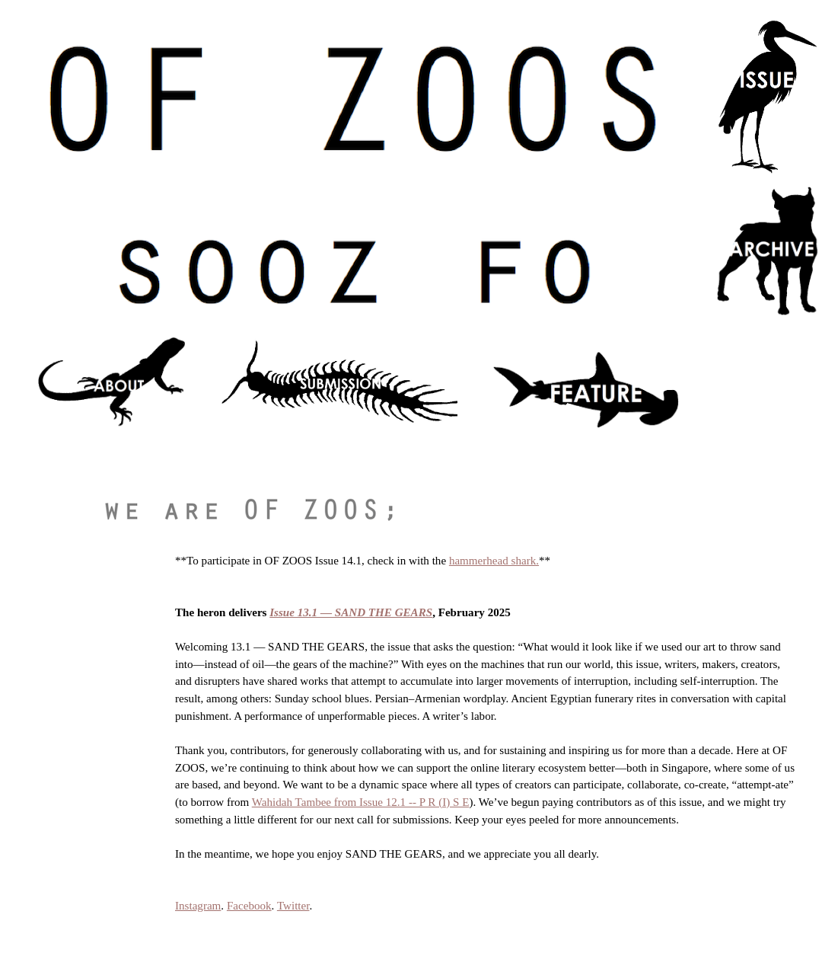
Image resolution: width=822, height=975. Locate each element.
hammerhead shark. (494, 561)
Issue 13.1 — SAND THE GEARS (350, 612)
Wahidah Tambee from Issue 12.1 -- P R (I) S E (361, 802)
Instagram (198, 906)
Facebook (249, 906)
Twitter (293, 906)
